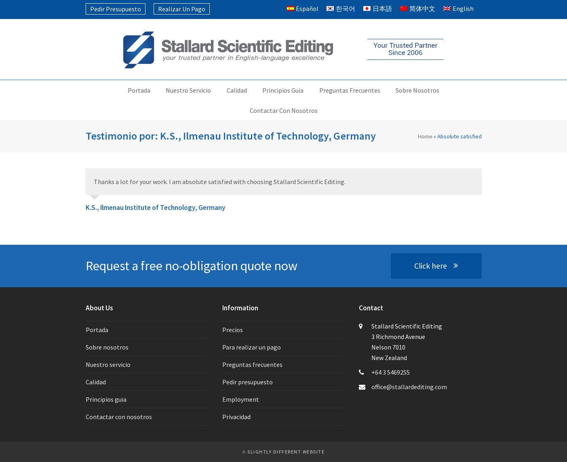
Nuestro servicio (108, 364)
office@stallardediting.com (409, 387)
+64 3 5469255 (390, 372)
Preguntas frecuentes (252, 364)
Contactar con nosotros (119, 417)
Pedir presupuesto (247, 382)
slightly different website (286, 452)
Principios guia (106, 399)
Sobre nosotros (107, 347)
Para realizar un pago (251, 347)
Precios (232, 330)
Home (424, 136)
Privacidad (236, 417)
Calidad (96, 382)
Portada (97, 330)
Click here (435, 266)
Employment (240, 399)
